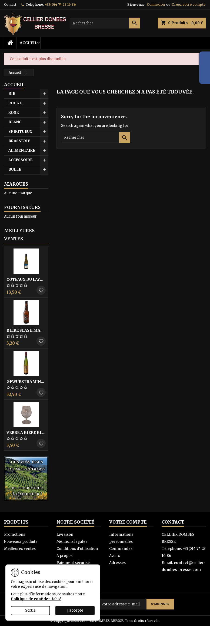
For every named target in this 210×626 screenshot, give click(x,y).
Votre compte (128, 522)
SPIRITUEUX (20, 131)
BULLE (14, 169)
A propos (64, 555)
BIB (11, 93)
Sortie (30, 610)
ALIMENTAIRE (21, 150)
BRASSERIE (19, 141)
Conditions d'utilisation (77, 548)
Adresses (117, 562)
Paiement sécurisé (73, 562)
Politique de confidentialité (36, 599)
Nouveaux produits (20, 541)
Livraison (64, 534)
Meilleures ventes (20, 548)
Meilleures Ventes (19, 234)
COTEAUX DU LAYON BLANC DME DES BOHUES (26, 279)
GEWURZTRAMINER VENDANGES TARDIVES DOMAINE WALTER (26, 381)
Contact (10, 4)
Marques (16, 184)
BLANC (14, 122)
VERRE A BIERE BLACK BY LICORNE (26, 432)
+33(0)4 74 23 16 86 (60, 4)
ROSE (13, 112)
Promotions (14, 534)
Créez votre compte (188, 4)
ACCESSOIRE (20, 160)
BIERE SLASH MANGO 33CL (26, 330)
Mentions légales (71, 541)
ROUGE (15, 103)
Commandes (120, 548)
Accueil (28, 42)
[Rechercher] (105, 23)
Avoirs (114, 555)
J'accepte (75, 610)
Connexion (156, 4)
